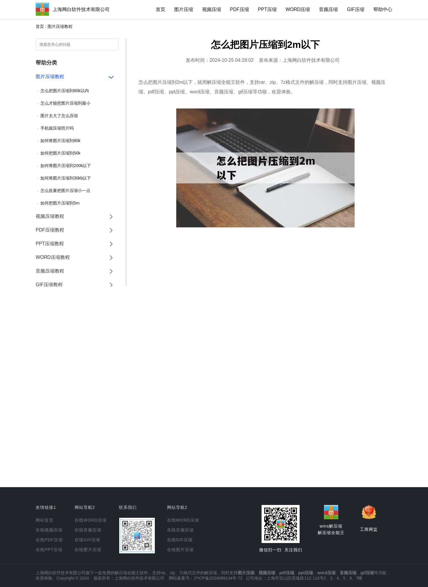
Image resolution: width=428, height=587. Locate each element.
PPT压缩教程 (50, 243)
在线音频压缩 (88, 530)
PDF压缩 (239, 9)
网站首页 (45, 520)
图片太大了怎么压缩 (59, 115)
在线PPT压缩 (49, 549)
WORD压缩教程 (53, 257)
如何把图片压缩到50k (60, 153)
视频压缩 (211, 9)
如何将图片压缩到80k (60, 140)
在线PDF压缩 (49, 539)
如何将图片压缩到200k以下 (65, 165)
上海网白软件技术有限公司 (81, 9)
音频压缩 (328, 9)
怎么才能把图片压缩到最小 (65, 103)
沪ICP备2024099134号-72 (218, 578)
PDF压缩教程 (50, 229)
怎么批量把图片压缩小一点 (65, 190)
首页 (160, 9)
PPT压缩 (267, 9)
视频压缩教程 (50, 216)
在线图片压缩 (88, 549)
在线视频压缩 (49, 530)
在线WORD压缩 (91, 520)
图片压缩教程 (60, 26)
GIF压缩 (355, 9)
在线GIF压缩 (87, 539)
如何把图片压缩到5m (59, 203)
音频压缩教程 (50, 270)
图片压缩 (183, 9)
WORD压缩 (298, 9)
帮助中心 (382, 9)
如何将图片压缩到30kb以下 (65, 178)
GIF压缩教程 (49, 284)
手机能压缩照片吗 (57, 128)
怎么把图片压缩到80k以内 (64, 90)
